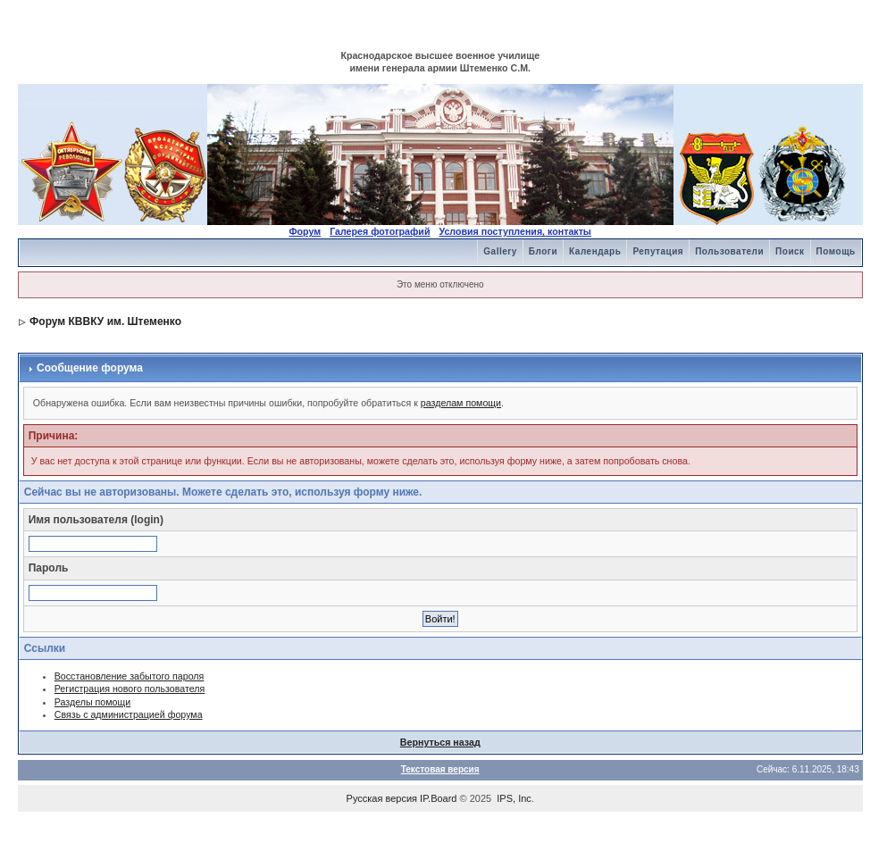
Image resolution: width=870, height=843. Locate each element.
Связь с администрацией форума (128, 714)
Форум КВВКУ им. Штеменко (105, 321)
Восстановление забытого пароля (129, 676)
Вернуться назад (440, 742)
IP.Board (438, 798)
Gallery (499, 251)
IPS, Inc (514, 798)
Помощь (836, 251)
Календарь (595, 251)
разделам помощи (461, 402)
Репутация (657, 251)
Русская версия (382, 798)
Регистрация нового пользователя (129, 688)
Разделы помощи (92, 702)
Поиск (790, 251)
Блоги (543, 251)
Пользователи (729, 251)
